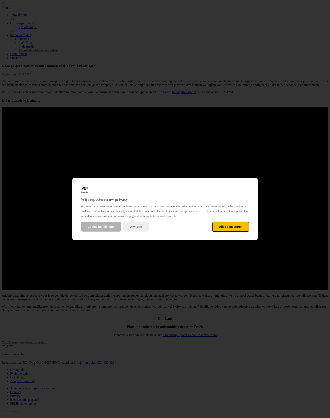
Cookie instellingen (101, 226)
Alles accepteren (230, 226)
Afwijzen (136, 226)
